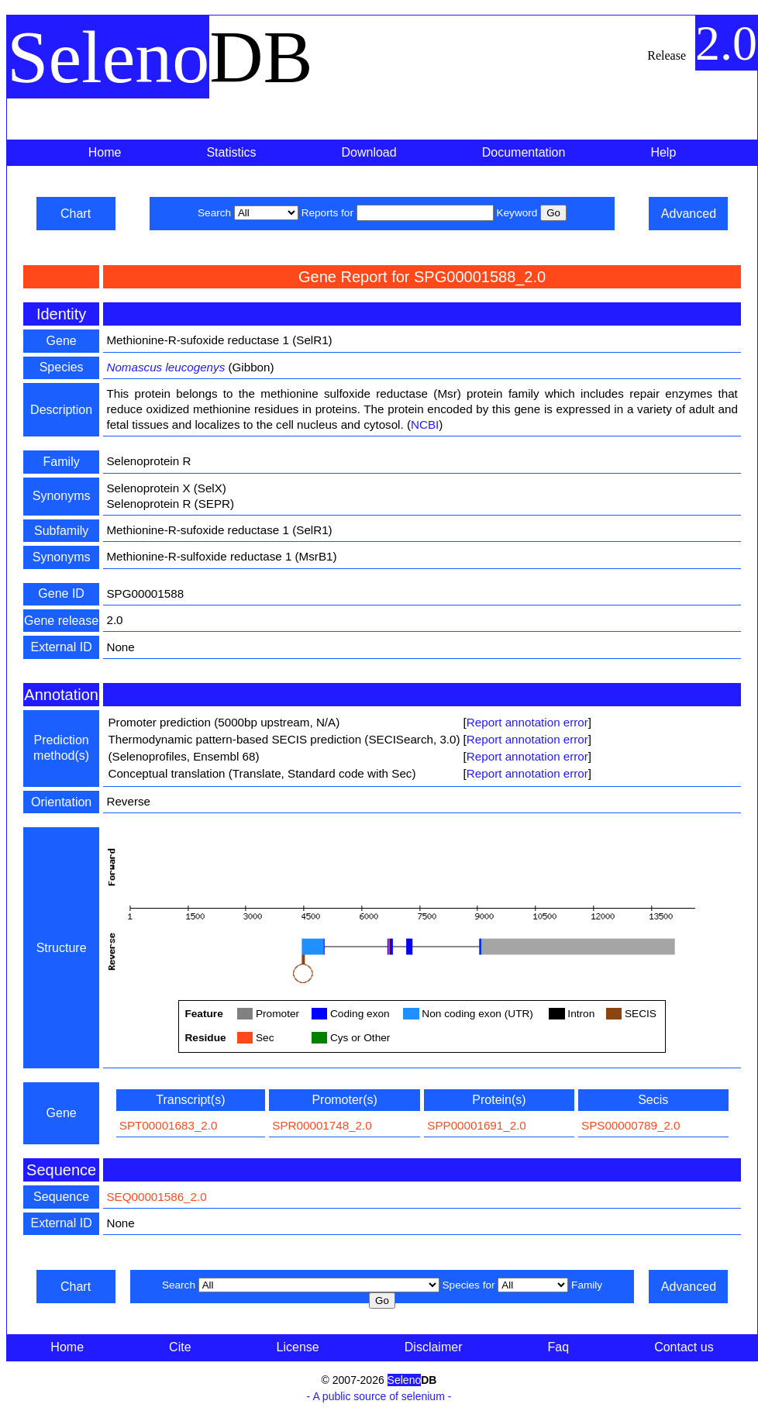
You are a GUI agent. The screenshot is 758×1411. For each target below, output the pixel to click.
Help (663, 152)
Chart (75, 213)
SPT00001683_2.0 (168, 1125)
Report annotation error (527, 722)
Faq (559, 1347)
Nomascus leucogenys (165, 367)
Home (105, 152)
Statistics (231, 152)
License (298, 1347)
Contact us (683, 1347)
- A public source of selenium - (379, 1396)
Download (369, 152)
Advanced (688, 213)
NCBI (425, 424)
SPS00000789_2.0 (630, 1125)
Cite (180, 1347)
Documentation (524, 152)
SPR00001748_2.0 (321, 1125)
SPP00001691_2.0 (476, 1125)
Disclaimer (434, 1347)
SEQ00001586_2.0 (156, 1196)
